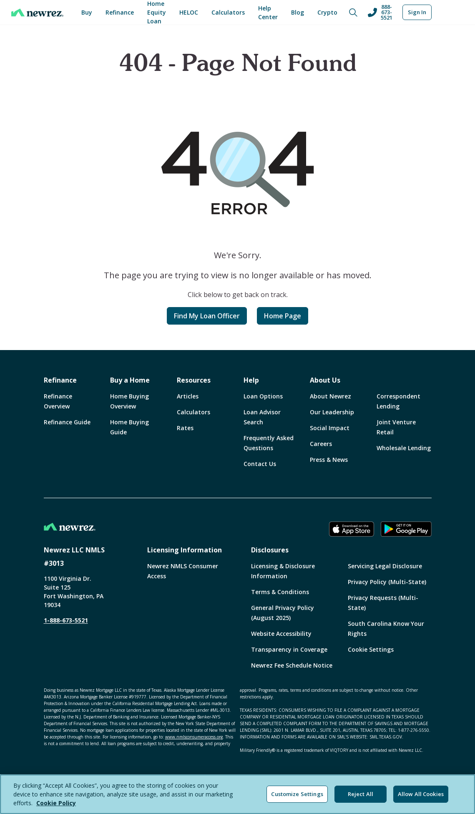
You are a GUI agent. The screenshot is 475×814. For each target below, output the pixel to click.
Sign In (417, 12)
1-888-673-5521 (66, 620)
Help (251, 380)
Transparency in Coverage (289, 649)
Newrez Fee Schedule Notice (291, 665)
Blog (297, 12)
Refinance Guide (67, 422)
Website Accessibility (281, 634)
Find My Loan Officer (207, 315)
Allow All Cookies (421, 794)
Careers (321, 444)
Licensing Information (184, 549)
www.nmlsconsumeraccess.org (194, 737)
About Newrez (330, 396)
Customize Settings (297, 794)
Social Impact (329, 428)
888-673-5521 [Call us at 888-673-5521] (380, 12)
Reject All (360, 794)
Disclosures (270, 549)
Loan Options (263, 396)
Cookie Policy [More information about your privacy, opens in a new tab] (56, 803)
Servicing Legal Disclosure (385, 566)
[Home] (37, 13)
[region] (237, 794)
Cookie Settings (371, 649)
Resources (194, 380)
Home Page (282, 315)
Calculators (228, 12)
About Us (325, 380)
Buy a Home (130, 380)
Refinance (120, 12)
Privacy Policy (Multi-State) (387, 582)
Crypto (327, 12)
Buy (86, 12)
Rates (185, 428)
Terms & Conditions (280, 592)
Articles (188, 396)
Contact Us (260, 464)
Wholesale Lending (404, 448)
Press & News (329, 460)
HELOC (188, 12)
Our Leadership (332, 412)
